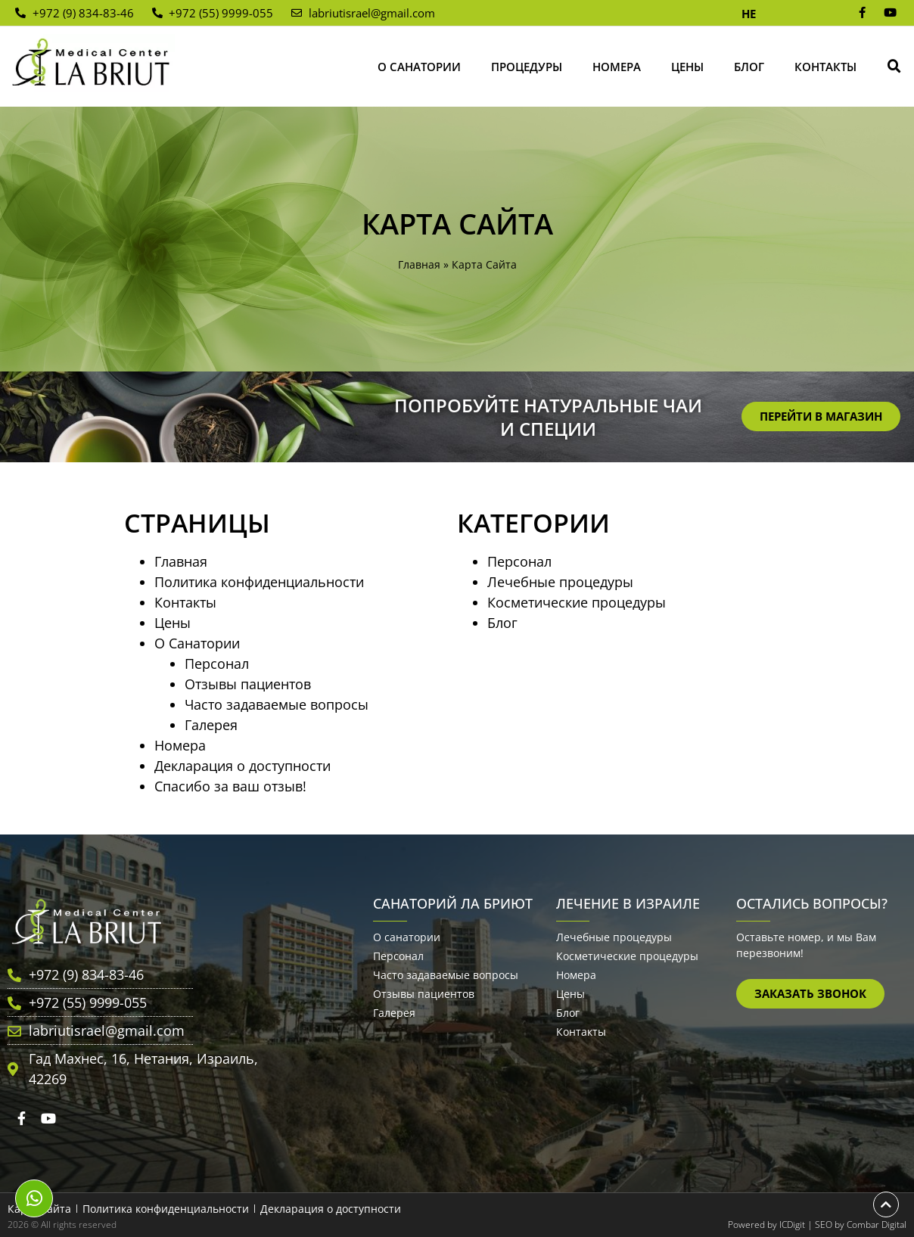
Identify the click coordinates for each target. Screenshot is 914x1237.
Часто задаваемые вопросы (276, 704)
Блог (749, 66)
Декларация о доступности (242, 766)
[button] (894, 66)
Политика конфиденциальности (259, 582)
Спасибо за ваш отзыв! (230, 786)
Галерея (211, 725)
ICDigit (792, 1224)
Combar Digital (876, 1224)
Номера (616, 66)
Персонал (217, 663)
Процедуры (526, 66)
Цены (687, 66)
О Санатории (419, 66)
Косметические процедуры (576, 602)
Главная (419, 264)
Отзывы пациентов (248, 684)
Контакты (825, 66)
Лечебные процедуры (560, 582)
